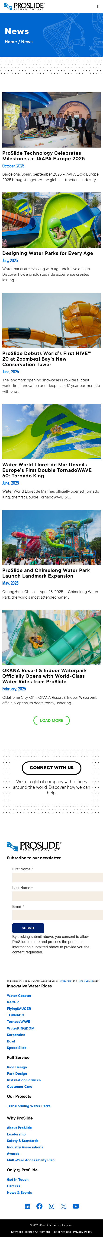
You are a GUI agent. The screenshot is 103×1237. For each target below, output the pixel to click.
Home (11, 42)
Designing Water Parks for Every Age (47, 254)
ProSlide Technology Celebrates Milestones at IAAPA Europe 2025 (43, 156)
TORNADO (15, 1015)
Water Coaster (19, 996)
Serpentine (16, 1035)
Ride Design (17, 1068)
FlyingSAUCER (19, 1009)
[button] (98, 6)
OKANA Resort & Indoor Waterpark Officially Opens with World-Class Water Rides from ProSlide (44, 676)
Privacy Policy (65, 981)
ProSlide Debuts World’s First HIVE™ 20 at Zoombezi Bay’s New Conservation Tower (46, 359)
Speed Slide (16, 1048)
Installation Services (24, 1080)
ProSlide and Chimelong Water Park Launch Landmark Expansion (46, 573)
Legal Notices (61, 1232)
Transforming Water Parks (29, 1106)
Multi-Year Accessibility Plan (31, 1161)
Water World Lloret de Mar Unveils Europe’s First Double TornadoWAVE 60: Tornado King (47, 470)
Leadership (16, 1135)
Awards (13, 1154)
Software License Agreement (30, 1232)
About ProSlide (19, 1128)
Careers (13, 1186)
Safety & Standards (23, 1141)
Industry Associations (25, 1148)
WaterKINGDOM (20, 1029)
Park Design (17, 1074)
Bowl (11, 1042)
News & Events (19, 1193)
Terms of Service (85, 981)
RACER (13, 1003)
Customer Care (19, 1087)
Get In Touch (18, 1180)
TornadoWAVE (18, 1022)
